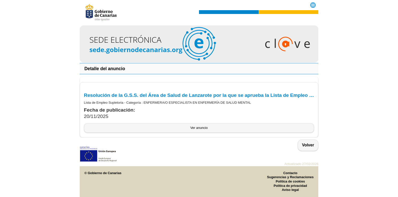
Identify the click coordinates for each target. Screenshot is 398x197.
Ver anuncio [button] (199, 128)
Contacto (290, 173)
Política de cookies (290, 181)
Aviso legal (290, 190)
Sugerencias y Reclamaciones (290, 177)
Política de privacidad (290, 186)
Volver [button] (308, 145)
